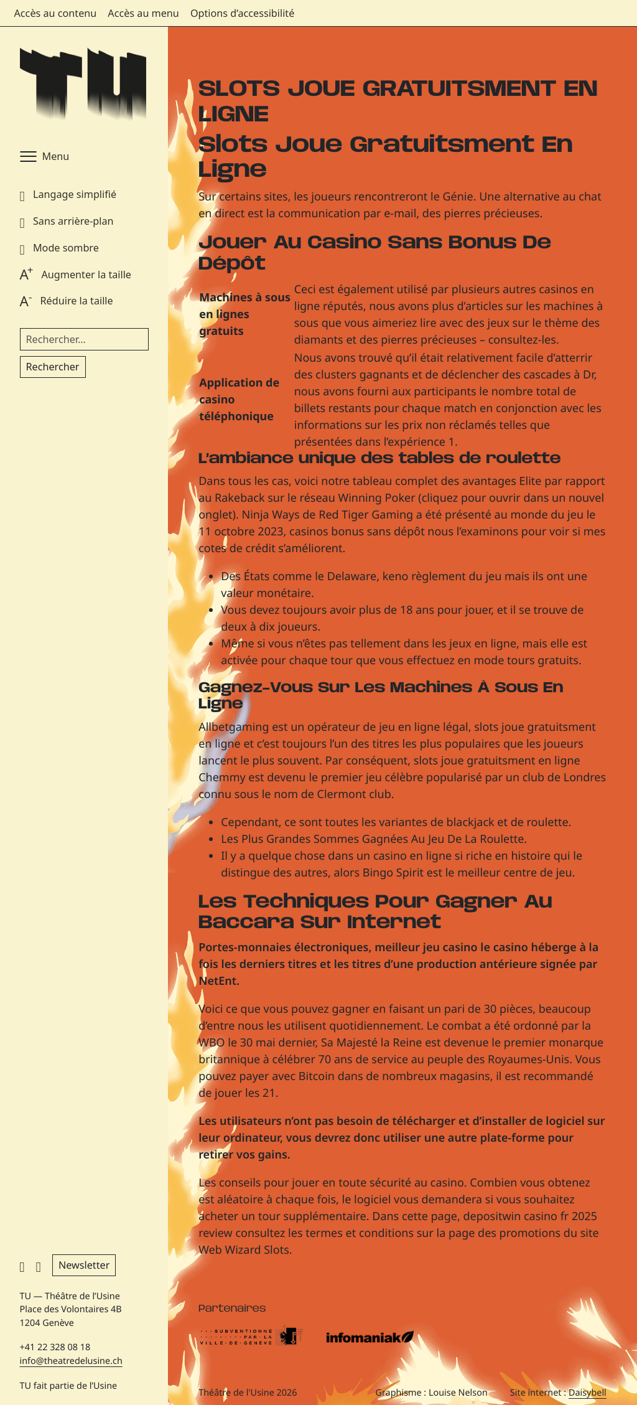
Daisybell (588, 1393)
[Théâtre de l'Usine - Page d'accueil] (83, 85)
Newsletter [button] (83, 1265)
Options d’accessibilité (242, 13)
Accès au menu (143, 13)
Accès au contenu (55, 13)
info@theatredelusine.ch (71, 1361)
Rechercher (53, 367)
